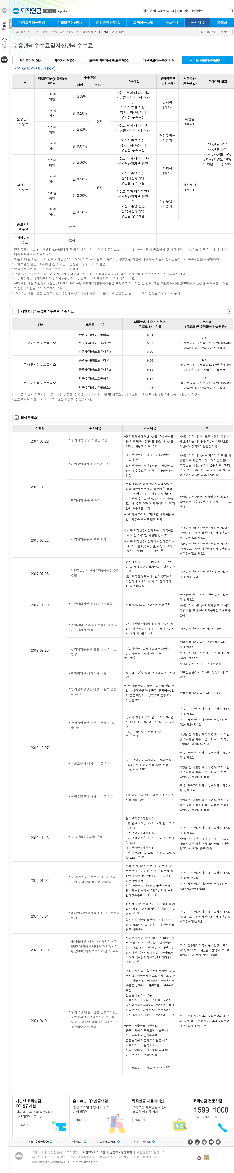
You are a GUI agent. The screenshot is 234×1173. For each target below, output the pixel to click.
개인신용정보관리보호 (151, 1152)
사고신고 (37, 1157)
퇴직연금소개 (143, 22)
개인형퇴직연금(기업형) (159, 60)
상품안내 (171, 22)
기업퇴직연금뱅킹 (70, 22)
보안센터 (123, 1157)
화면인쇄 (226, 32)
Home (17, 32)
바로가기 (23, 1124)
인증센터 (62, 11)
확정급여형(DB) (29, 60)
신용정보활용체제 (121, 1152)
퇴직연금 (26, 32)
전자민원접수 (56, 1157)
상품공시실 (106, 1157)
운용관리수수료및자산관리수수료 (73, 32)
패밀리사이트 (142, 1141)
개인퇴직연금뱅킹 (32, 22)
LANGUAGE (107, 1141)
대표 (38, 1141)
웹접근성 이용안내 (145, 1157)
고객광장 (72, 1152)
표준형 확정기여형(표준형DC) (109, 60)
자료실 (222, 22)
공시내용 (197, 22)
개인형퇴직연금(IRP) (207, 60)
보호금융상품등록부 (82, 1157)
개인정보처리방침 (94, 1152)
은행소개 (37, 1152)
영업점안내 (55, 1152)
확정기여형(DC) (65, 60)
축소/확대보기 (208, 32)
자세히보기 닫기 (229, 311)
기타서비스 (74, 1141)
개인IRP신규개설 (108, 22)
